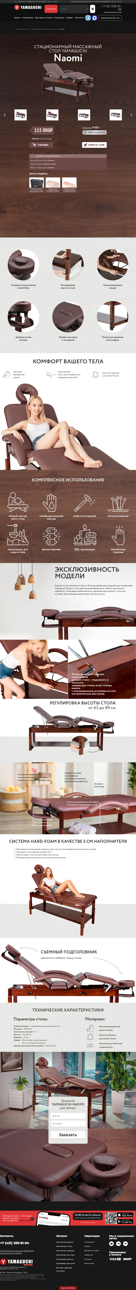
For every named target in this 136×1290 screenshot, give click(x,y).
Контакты (79, 17)
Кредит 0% (88, 1255)
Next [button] (131, 114)
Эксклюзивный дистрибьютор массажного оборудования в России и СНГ (96, 1)
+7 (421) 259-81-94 (14, 1243)
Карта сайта (89, 1263)
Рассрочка (59, 17)
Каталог (87, 1246)
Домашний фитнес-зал (110, 18)
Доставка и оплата (44, 17)
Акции (17, 17)
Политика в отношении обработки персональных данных (17, 1252)
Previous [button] (5, 114)
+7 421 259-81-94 (112, 8)
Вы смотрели (68, 1288)
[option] (20, 115)
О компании (27, 17)
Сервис (69, 17)
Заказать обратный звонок (113, 12)
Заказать (68, 1134)
